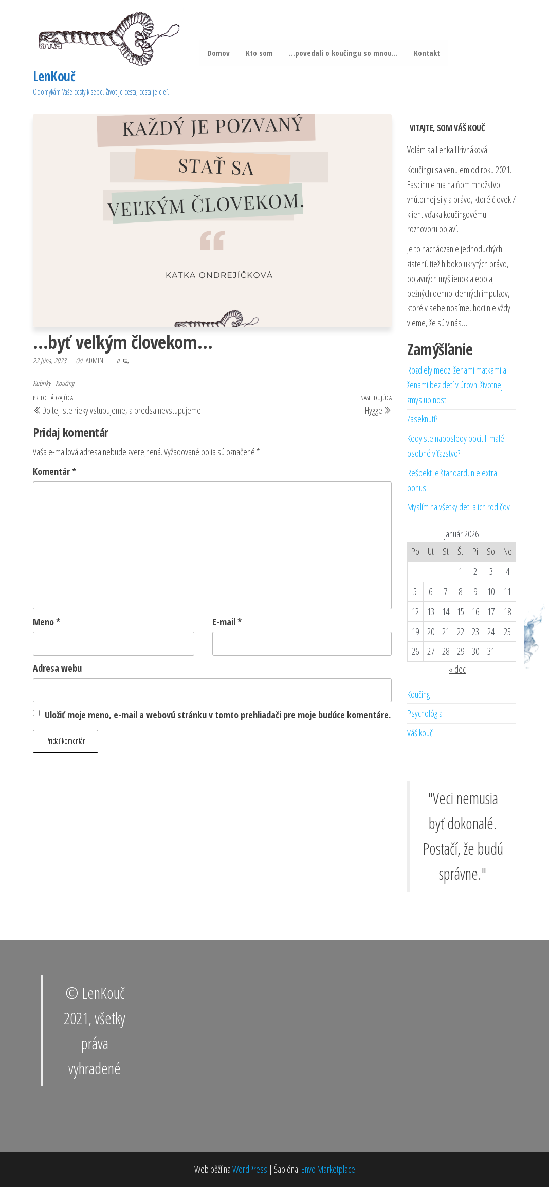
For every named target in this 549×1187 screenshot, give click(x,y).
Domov (218, 53)
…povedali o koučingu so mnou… (341, 53)
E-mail (227, 622)
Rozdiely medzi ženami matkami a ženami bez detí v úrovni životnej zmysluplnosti (456, 385)
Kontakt (425, 53)
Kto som (258, 53)
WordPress (249, 1169)
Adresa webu (57, 668)
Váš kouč (420, 733)
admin (95, 360)
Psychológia (425, 713)
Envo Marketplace (328, 1169)
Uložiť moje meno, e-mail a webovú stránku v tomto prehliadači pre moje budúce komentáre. (218, 715)
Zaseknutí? (422, 419)
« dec (457, 669)
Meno (46, 622)
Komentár (54, 471)
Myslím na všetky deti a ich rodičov (458, 506)
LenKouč (54, 76)
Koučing (65, 383)
